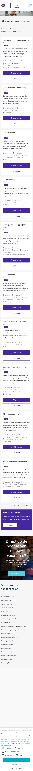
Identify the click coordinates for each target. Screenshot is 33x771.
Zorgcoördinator (6, 648)
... (22, 505)
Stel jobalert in (16, 573)
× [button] (31, 729)
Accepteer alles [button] (16, 760)
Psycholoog (4, 652)
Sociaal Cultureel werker (8, 637)
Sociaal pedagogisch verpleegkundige (12, 630)
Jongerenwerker (6, 608)
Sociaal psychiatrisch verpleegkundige (12, 626)
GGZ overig (4, 659)
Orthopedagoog (5, 622)
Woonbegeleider (6, 641)
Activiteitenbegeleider (7, 619)
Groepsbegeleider (6, 663)
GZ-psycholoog (5, 597)
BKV (4, 42)
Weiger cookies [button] (16, 764)
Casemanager (5, 604)
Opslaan (10, 525)
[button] (16, 768)
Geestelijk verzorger (7, 644)
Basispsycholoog (6, 600)
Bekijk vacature (16, 73)
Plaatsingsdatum (15, 29)
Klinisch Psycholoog (7, 656)
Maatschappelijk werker (8, 615)
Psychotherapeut (6, 633)
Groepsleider (5, 611)
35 (27, 505)
